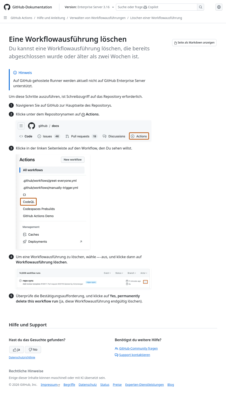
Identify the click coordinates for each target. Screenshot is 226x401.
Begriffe (69, 384)
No (33, 349)
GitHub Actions (21, 18)
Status (104, 384)
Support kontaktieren (132, 355)
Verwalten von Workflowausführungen (98, 18)
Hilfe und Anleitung (51, 18)
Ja (16, 349)
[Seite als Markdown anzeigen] (194, 42)
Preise (117, 384)
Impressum (49, 384)
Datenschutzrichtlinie (22, 357)
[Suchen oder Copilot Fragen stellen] (160, 7)
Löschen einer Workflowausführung (156, 18)
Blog (171, 384)
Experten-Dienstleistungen (144, 384)
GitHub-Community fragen (136, 348)
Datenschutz (88, 384)
